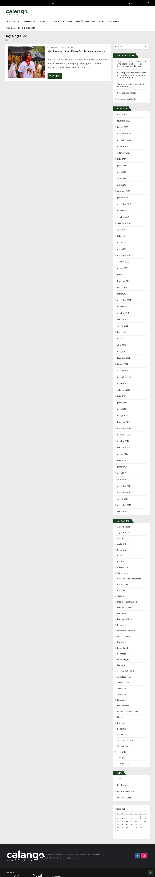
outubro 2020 (122, 375)
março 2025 (122, 181)
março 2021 (122, 344)
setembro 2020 (123, 382)
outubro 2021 (122, 307)
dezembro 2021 (123, 294)
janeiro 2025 (122, 194)
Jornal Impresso (123, 662)
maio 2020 (121, 400)
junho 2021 (122, 325)
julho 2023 (121, 269)
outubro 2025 (122, 144)
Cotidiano (121, 577)
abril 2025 (121, 175)
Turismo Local (123, 746)
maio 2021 (121, 332)
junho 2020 (122, 394)
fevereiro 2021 (123, 350)
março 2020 (122, 407)
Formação (121, 639)
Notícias (120, 701)
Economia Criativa (125, 605)
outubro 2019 (122, 432)
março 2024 (122, 244)
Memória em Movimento (127, 695)
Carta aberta (122, 560)
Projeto (120, 707)
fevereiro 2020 (123, 413)
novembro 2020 (123, 369)
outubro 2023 (122, 256)
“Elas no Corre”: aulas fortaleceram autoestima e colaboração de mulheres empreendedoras (132, 63)
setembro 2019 (123, 438)
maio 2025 (121, 169)
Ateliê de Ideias (123, 532)
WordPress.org (123, 780)
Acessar (120, 761)
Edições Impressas (85, 21)
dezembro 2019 (123, 419)
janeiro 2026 (122, 125)
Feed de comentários (126, 773)
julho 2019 (121, 450)
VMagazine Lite (61, 873)
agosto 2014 (122, 488)
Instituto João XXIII (124, 656)
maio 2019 (121, 463)
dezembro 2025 (123, 131)
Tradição (121, 740)
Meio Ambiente (123, 690)
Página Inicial (12, 21)
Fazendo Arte (123, 633)
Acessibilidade (123, 515)
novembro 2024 (123, 207)
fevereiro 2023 (123, 275)
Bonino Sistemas (25, 873)
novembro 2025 (123, 138)
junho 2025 (122, 163)
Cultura (120, 583)
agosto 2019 (122, 444)
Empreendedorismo (125, 617)
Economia (121, 600)
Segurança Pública (124, 723)
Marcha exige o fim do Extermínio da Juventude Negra (75, 51)
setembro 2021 (123, 313)
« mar (117, 817)
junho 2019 (122, 457)
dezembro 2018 (123, 475)
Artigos (67, 21)
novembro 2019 (123, 425)
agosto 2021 (122, 319)
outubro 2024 (122, 213)
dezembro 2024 (123, 200)
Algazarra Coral (124, 521)
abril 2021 (121, 338)
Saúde (119, 718)
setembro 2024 (123, 219)
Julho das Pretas (124, 667)
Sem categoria (123, 729)
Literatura (121, 684)
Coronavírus (122, 572)
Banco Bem (122, 538)
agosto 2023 (122, 263)
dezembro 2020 (123, 363)
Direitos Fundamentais (126, 589)
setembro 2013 (123, 500)
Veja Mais (54, 76)
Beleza (120, 544)
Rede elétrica (122, 712)
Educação (121, 611)
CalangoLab (122, 555)
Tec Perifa (121, 735)
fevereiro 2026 (123, 119)
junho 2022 (122, 282)
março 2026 (122, 113)
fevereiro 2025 (123, 188)
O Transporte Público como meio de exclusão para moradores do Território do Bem (131, 74)
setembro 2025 (123, 150)
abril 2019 (121, 469)
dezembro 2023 (123, 250)
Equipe (43, 21)
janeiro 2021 (122, 357)
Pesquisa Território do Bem (20, 28)
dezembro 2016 (123, 482)
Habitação (121, 650)
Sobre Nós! (29, 21)
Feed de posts (123, 767)
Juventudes (122, 678)
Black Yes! (121, 549)
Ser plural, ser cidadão (126, 91)
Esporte (120, 628)
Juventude (121, 673)
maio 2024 (121, 238)
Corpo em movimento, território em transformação (132, 84)
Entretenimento (123, 622)
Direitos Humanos (124, 594)
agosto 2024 (122, 225)
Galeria (55, 21)
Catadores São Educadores (128, 566)
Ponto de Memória (109, 21)
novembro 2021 (123, 300)
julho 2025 (121, 156)
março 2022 (122, 288)
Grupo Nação (122, 645)
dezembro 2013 (123, 494)
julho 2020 (121, 388)
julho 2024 (121, 231)
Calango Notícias (142, 863)
